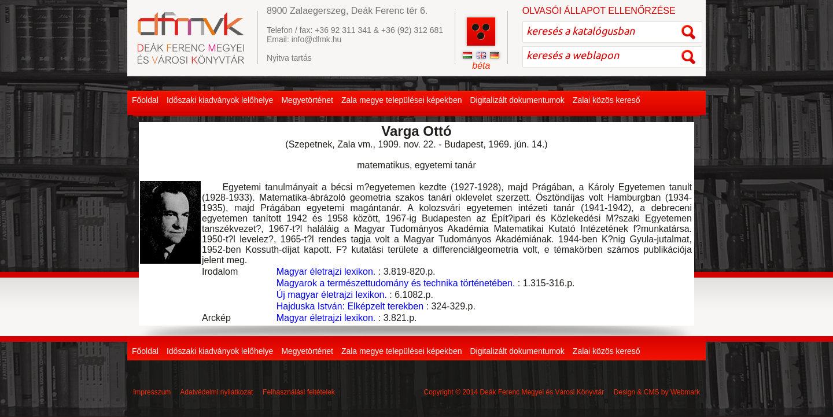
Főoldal (145, 100)
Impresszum (152, 392)
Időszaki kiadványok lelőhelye (220, 100)
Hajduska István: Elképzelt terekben (350, 306)
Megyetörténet (307, 100)
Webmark (685, 392)
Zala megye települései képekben (401, 100)
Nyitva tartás (289, 57)
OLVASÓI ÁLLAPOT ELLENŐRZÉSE (599, 11)
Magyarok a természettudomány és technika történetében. (396, 283)
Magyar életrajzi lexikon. (326, 271)
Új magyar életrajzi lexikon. (332, 295)
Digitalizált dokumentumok (517, 100)
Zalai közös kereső (606, 100)
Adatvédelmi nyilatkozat (216, 392)
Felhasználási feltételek (299, 392)
